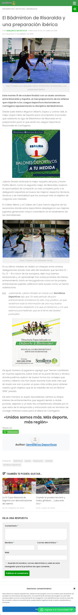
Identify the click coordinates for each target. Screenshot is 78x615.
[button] (74, 588)
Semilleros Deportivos (16, 30)
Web (7, 552)
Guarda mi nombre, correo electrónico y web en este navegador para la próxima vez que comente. (32, 565)
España (28, 461)
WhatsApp (13, 431)
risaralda (48, 461)
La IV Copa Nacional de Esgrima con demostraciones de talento (17, 500)
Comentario (11, 525)
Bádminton (8, 8)
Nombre (9, 542)
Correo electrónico (47, 542)
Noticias (20, 8)
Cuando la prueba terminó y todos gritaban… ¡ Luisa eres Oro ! (50, 500)
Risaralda (32, 8)
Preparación (38, 461)
